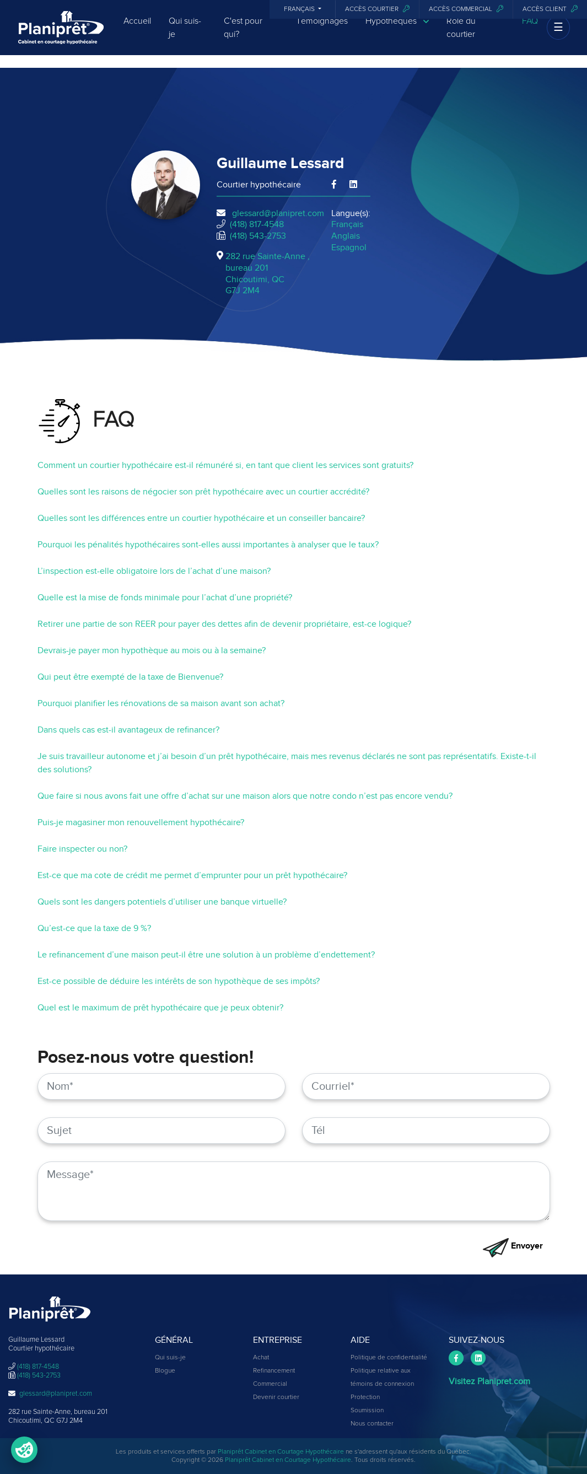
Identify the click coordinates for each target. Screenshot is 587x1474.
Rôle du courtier (461, 37)
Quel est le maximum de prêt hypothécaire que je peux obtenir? (160, 1007)
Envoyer (512, 1245)
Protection (365, 1397)
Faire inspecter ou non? (82, 848)
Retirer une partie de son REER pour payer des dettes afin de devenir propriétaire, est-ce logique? (224, 624)
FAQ (530, 30)
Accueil (137, 30)
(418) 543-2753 (258, 235)
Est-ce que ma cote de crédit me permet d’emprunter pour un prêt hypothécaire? (192, 875)
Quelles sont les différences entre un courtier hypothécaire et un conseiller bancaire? (201, 518)
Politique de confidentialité (389, 1357)
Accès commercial (466, 9)
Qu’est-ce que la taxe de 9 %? (94, 928)
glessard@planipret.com (278, 213)
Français (300, 9)
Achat (261, 1357)
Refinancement (274, 1371)
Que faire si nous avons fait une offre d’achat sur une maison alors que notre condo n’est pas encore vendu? (245, 795)
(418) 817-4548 (257, 224)
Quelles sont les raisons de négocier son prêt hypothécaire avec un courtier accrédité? (203, 491)
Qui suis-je (185, 37)
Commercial (270, 1384)
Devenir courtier (276, 1397)
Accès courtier (377, 9)
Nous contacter (372, 1424)
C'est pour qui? (243, 37)
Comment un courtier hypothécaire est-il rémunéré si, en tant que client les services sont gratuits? (225, 465)
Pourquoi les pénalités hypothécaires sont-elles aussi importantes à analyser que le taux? (208, 544)
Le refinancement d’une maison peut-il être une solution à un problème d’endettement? (206, 954)
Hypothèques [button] (397, 30)
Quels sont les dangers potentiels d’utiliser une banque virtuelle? (162, 901)
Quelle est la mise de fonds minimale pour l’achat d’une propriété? (164, 597)
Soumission (367, 1410)
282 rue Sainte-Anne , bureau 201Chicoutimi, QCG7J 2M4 (267, 273)
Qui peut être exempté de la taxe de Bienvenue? (130, 676)
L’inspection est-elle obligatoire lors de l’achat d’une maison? (154, 571)
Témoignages (322, 30)
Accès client (550, 9)
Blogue (165, 1371)
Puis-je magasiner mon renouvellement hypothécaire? (140, 822)
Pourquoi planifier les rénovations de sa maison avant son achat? (160, 703)
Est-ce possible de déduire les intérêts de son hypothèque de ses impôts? (178, 981)
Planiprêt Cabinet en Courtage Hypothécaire (281, 1452)
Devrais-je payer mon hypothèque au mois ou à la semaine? (151, 650)
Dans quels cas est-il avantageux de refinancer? (128, 729)
